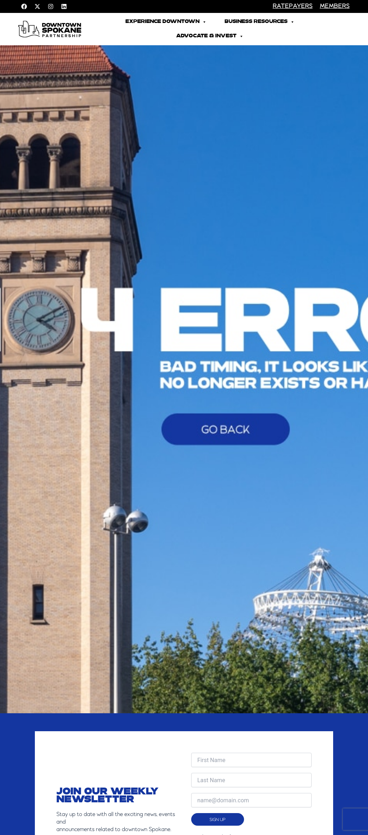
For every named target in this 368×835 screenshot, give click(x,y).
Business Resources (260, 22)
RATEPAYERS (293, 6)
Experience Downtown (166, 22)
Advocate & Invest (210, 36)
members (335, 6)
